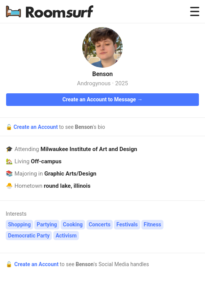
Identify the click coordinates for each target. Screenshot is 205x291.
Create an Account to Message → (102, 99)
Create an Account (36, 127)
